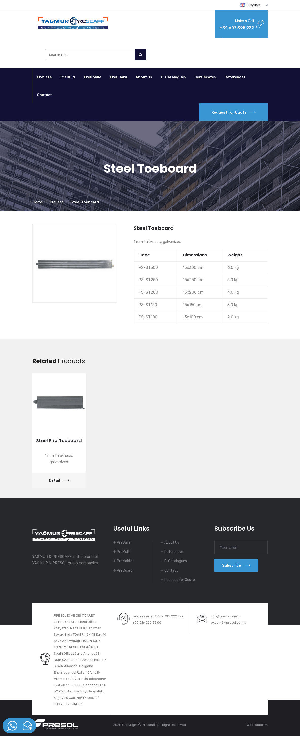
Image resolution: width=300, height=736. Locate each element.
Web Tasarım (257, 725)
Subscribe (236, 565)
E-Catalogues (175, 561)
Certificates (205, 77)
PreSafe (44, 77)
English (254, 5)
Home (37, 202)
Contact (44, 95)
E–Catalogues (173, 77)
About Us (144, 77)
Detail (59, 480)
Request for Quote (233, 112)
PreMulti (67, 77)
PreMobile (92, 77)
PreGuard (118, 77)
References (235, 77)
